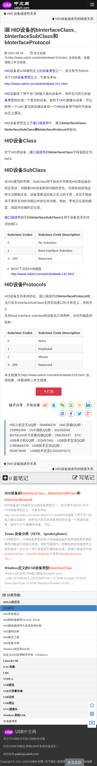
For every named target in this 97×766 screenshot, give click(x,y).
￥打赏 (48, 391)
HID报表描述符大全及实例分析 (22, 625)
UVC (62, 100)
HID (7, 71)
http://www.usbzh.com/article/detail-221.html (36, 83)
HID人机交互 (11, 602)
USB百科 (8, 697)
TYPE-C (8, 679)
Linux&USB (10, 660)
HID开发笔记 (11, 614)
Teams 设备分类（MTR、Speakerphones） (37, 534)
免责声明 (62, 761)
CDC (6, 672)
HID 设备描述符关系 (20, 13)
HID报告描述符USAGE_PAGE (21, 619)
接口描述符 (41, 123)
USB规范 (8, 685)
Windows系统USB (14, 715)
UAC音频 (9, 666)
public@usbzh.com (27, 754)
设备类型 (49, 71)
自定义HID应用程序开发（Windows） (26, 654)
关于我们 (50, 761)
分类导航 (11, 595)
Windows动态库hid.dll (16, 648)
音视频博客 (10, 721)
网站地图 (86, 761)
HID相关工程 (11, 637)
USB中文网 (36, 761)
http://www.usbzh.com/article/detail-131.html (42, 274)
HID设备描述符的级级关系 (72, 19)
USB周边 (8, 703)
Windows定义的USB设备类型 (38, 568)
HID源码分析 (11, 631)
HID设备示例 (11, 643)
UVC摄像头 (10, 709)
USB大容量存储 (13, 691)
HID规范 (8, 608)
